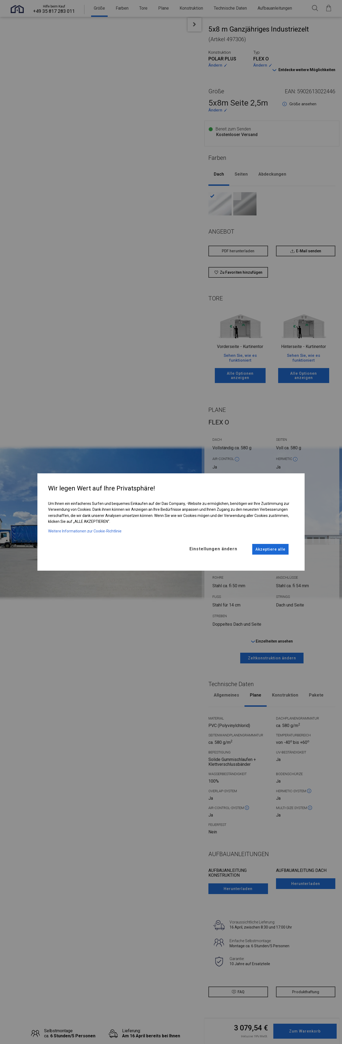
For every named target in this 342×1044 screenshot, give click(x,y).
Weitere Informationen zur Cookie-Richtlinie (85, 531)
